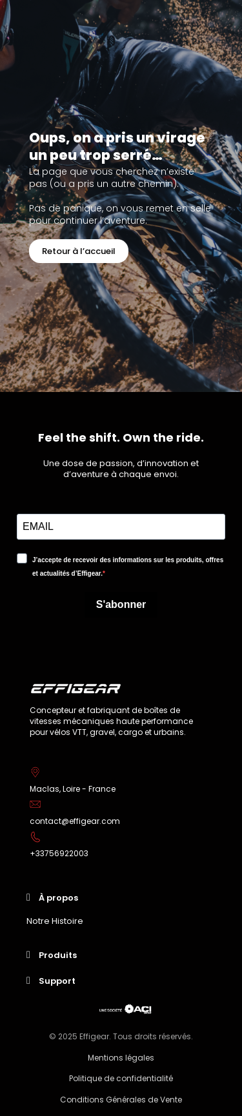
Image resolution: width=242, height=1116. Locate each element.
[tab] (121, 897)
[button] (78, 251)
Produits (58, 955)
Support (57, 981)
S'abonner (121, 604)
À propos (58, 898)
